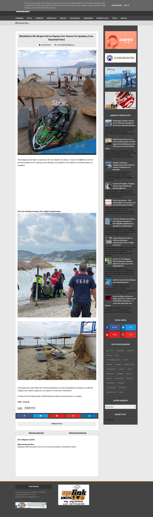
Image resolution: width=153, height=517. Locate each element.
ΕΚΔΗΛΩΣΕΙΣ (74, 18)
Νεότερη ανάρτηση (36, 433)
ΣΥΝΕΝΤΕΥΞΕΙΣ (111, 392)
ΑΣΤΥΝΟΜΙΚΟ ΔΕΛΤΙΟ (113, 360)
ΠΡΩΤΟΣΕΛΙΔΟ (111, 388)
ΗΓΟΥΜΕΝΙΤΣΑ (111, 369)
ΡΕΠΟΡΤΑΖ (122, 388)
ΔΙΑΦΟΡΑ (109, 364)
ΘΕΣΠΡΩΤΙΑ (51, 18)
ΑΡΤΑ (29, 18)
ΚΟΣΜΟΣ (109, 378)
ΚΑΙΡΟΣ (123, 18)
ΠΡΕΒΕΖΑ (39, 18)
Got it (126, 5)
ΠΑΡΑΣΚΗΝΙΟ (119, 378)
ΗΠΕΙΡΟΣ (122, 369)
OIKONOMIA (120, 351)
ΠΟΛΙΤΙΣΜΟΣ (110, 383)
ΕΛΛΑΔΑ (118, 364)
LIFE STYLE (109, 351)
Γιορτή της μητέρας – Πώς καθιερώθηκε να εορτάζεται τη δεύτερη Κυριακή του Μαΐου (124, 202)
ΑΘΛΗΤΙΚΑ (130, 351)
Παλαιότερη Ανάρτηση (77, 433)
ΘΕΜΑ (130, 369)
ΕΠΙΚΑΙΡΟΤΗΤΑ (102, 18)
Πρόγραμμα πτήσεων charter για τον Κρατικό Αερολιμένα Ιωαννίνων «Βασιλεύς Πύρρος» (124, 123)
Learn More (117, 5)
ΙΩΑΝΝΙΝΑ (19, 18)
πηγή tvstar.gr (24, 402)
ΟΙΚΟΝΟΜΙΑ (88, 18)
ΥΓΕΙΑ (114, 18)
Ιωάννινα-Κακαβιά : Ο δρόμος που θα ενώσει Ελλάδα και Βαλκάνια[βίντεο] (123, 186)
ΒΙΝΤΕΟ (63, 18)
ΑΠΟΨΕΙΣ (109, 355)
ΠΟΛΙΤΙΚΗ (129, 378)
